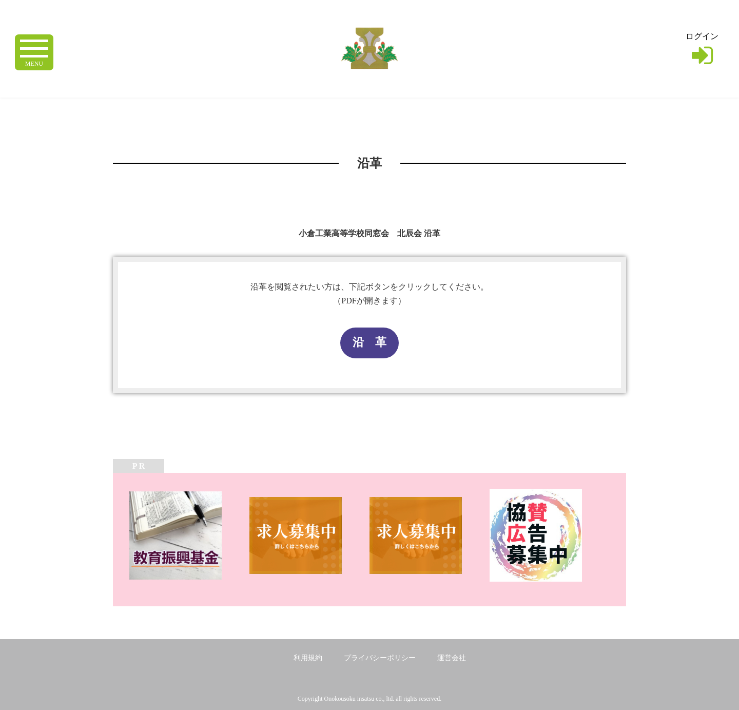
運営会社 (451, 658)
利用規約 (308, 658)
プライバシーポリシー (380, 658)
